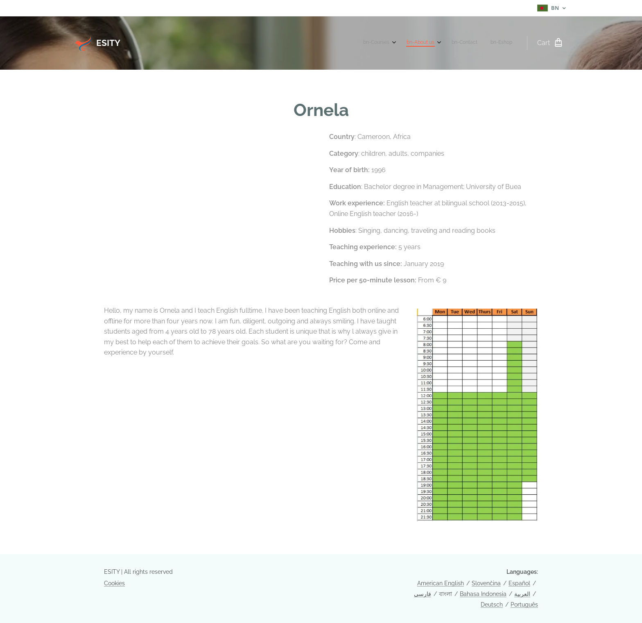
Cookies (114, 583)
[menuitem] (469, 43)
